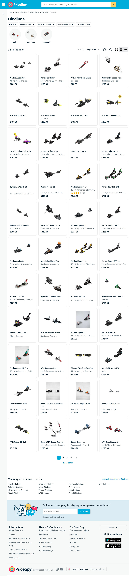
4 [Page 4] (71, 458)
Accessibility (14, 558)
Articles (73, 543)
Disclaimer (44, 535)
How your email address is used (53, 517)
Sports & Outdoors (21, 12)
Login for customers (18, 550)
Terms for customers (48, 539)
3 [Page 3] (67, 458)
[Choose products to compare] (104, 50)
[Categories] (3, 4)
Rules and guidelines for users (52, 531)
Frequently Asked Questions (21, 554)
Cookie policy (45, 547)
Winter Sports (34, 12)
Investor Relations (78, 539)
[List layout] (121, 49)
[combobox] (76, 4)
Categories (74, 547)
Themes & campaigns (79, 531)
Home (10, 12)
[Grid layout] (116, 49)
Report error (68, 463)
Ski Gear (45, 12)
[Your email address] (60, 511)
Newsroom (74, 535)
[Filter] (3, 13)
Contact (12, 535)
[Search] (113, 4)
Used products (76, 551)
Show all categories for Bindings (115, 479)
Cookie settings (46, 551)
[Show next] (76, 458)
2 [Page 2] (63, 458)
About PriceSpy (16, 531)
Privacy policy (45, 543)
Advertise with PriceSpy (19, 539)
